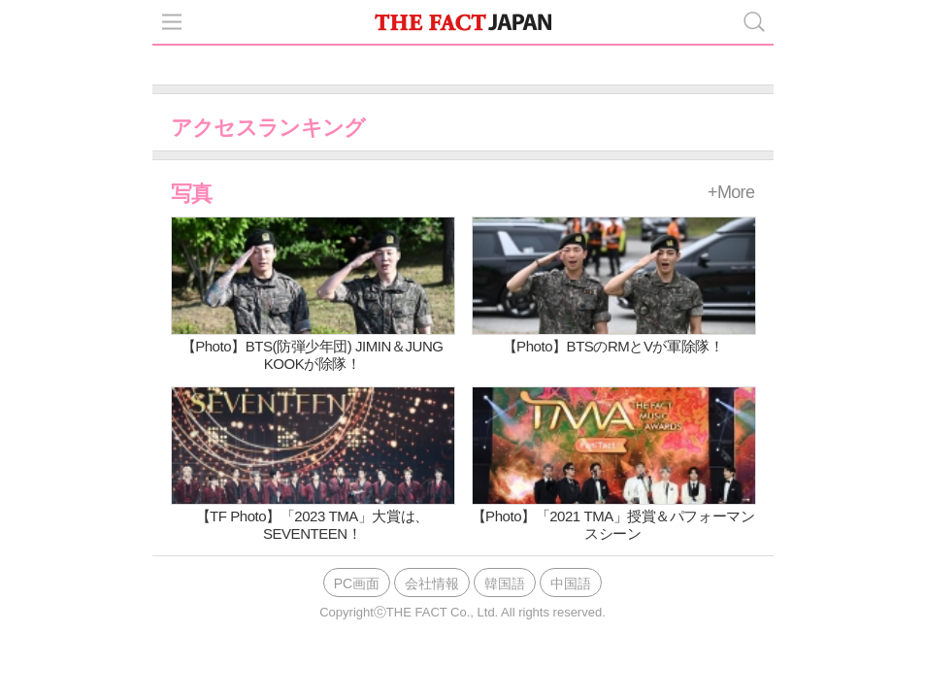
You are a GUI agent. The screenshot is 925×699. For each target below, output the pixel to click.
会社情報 (432, 583)
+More (731, 192)
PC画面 (357, 583)
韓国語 (504, 583)
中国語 (570, 583)
